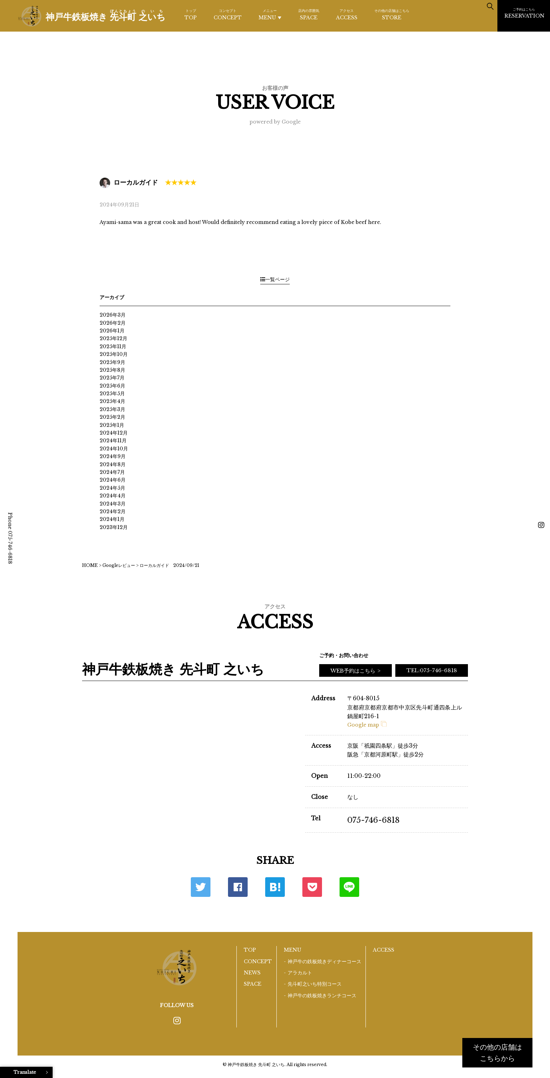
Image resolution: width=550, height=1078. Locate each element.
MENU (270, 14)
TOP (191, 14)
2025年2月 (112, 417)
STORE (391, 14)
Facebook (238, 887)
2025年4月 (112, 401)
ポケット (312, 887)
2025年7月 (112, 378)
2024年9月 (113, 456)
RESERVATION (524, 13)
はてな (275, 887)
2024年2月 (113, 511)
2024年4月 (113, 495)
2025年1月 (112, 425)
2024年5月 (112, 488)
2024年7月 (112, 472)
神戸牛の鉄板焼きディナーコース (324, 961)
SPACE (308, 14)
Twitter (200, 887)
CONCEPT (228, 14)
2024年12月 (114, 433)
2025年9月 (112, 362)
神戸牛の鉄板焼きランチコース (322, 995)
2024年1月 (112, 519)
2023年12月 (114, 527)
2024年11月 (113, 440)
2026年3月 (113, 315)
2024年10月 (114, 448)
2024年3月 (113, 504)
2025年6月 (112, 386)
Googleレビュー (118, 565)
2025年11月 (113, 346)
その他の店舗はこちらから (497, 1053)
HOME (90, 565)
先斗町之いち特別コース (315, 984)
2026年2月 (113, 323)
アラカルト (300, 973)
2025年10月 (114, 354)
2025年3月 (112, 409)
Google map (367, 725)
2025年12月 (113, 338)
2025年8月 (112, 370)
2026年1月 (112, 331)
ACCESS (346, 14)
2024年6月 (113, 480)
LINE (349, 887)
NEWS (252, 973)
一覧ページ (275, 279)
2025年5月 (112, 393)
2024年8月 (113, 464)
